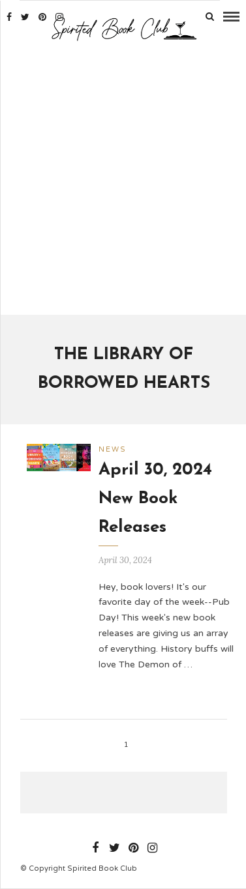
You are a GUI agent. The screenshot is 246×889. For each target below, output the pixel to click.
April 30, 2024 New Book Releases (155, 498)
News (113, 449)
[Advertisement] (122, 179)
